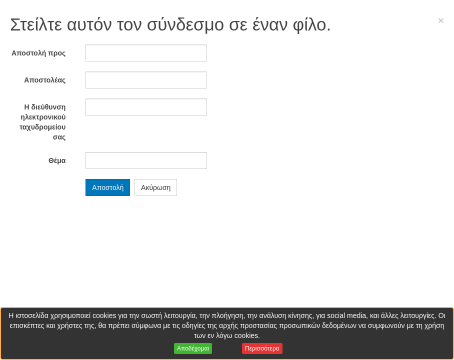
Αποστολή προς (39, 53)
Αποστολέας (45, 80)
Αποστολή (108, 188)
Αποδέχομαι (193, 348)
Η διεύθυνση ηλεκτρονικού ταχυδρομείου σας (43, 122)
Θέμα (57, 160)
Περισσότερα (262, 348)
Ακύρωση (155, 188)
